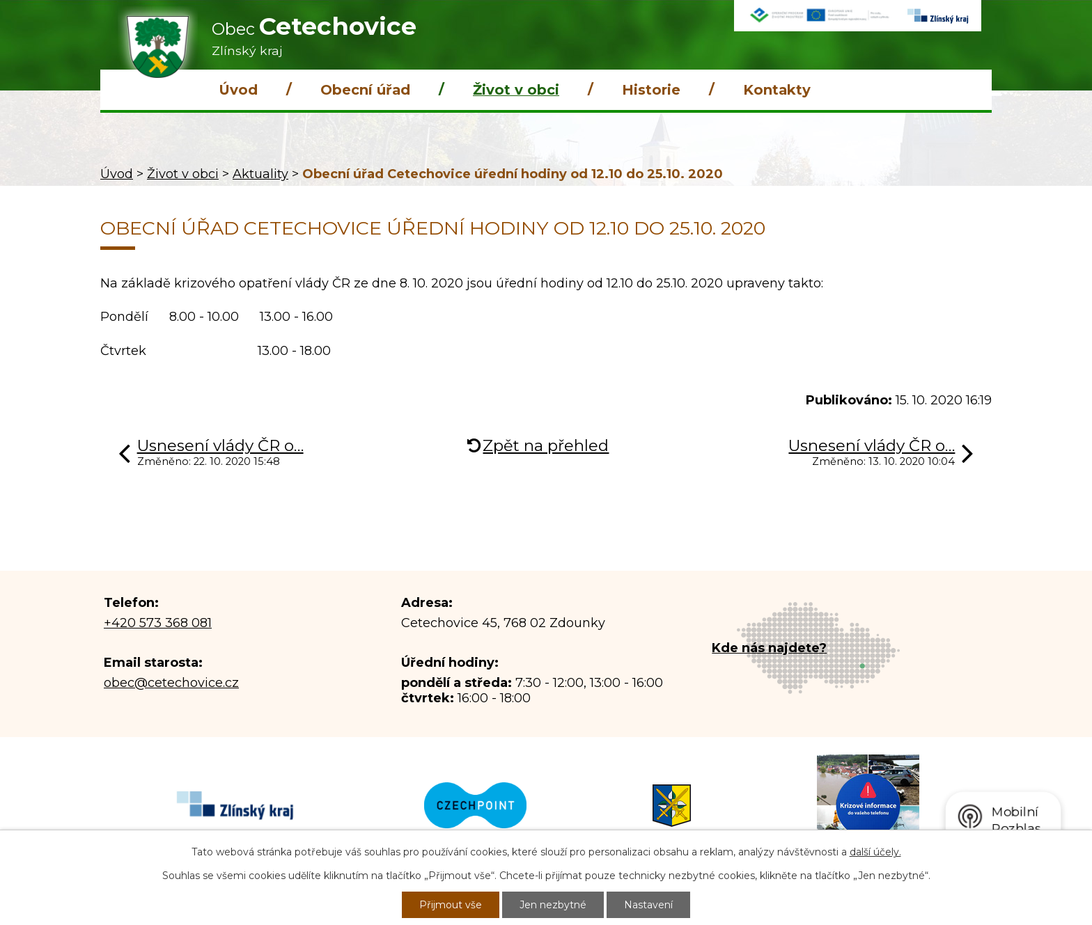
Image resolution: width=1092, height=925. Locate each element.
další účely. (875, 852)
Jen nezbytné (553, 905)
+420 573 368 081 (158, 623)
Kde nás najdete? (769, 648)
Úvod (238, 89)
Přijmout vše (450, 905)
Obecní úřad (365, 89)
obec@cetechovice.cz (171, 682)
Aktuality (260, 174)
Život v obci (516, 89)
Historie (651, 89)
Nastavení (648, 905)
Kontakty (777, 89)
